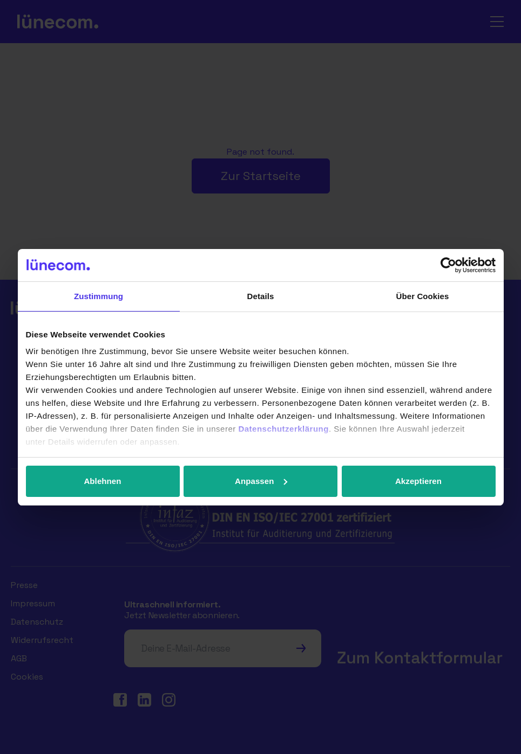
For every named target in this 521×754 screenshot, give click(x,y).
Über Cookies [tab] (422, 296)
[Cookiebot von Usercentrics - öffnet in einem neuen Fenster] (448, 265)
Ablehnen (102, 481)
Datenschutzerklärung (283, 428)
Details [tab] (260, 296)
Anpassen (261, 481)
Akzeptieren (418, 481)
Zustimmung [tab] (98, 296)
